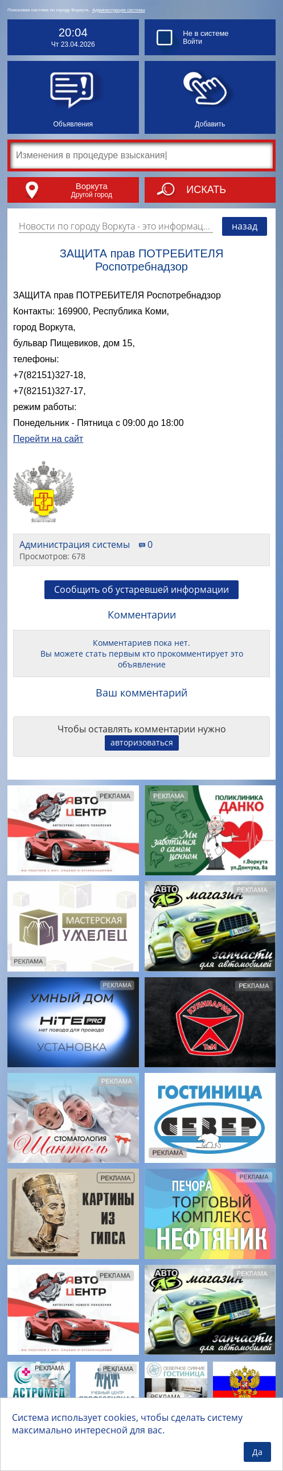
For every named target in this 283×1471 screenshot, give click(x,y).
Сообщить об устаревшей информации (141, 589)
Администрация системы (118, 10)
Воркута (92, 186)
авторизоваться (141, 742)
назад (244, 226)
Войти (192, 42)
